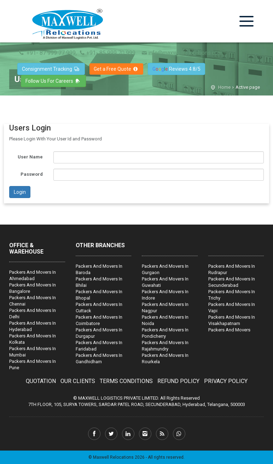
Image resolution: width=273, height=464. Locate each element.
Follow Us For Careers (53, 81)
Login (20, 192)
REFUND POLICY (178, 381)
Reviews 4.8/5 (176, 69)
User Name (30, 157)
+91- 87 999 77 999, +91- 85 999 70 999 (76, 53)
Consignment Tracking (51, 69)
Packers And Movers (229, 329)
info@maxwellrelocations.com (181, 53)
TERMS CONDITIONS (126, 381)
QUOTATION (41, 381)
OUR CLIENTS (77, 381)
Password (32, 174)
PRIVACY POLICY (226, 381)
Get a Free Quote (116, 69)
